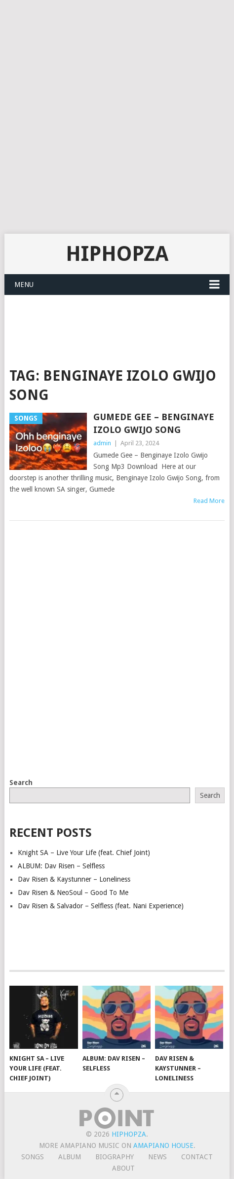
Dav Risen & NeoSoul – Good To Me (73, 892)
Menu (24, 284)
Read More (209, 500)
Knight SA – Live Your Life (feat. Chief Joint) (84, 853)
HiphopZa (117, 254)
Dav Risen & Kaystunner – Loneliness (74, 879)
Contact (197, 1157)
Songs (32, 1157)
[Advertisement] (117, 117)
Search (21, 782)
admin (102, 443)
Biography (114, 1157)
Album (69, 1157)
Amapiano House (163, 1145)
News (157, 1157)
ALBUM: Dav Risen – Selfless (61, 866)
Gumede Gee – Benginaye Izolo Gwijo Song (153, 423)
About (123, 1168)
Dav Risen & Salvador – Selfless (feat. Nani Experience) (101, 906)
